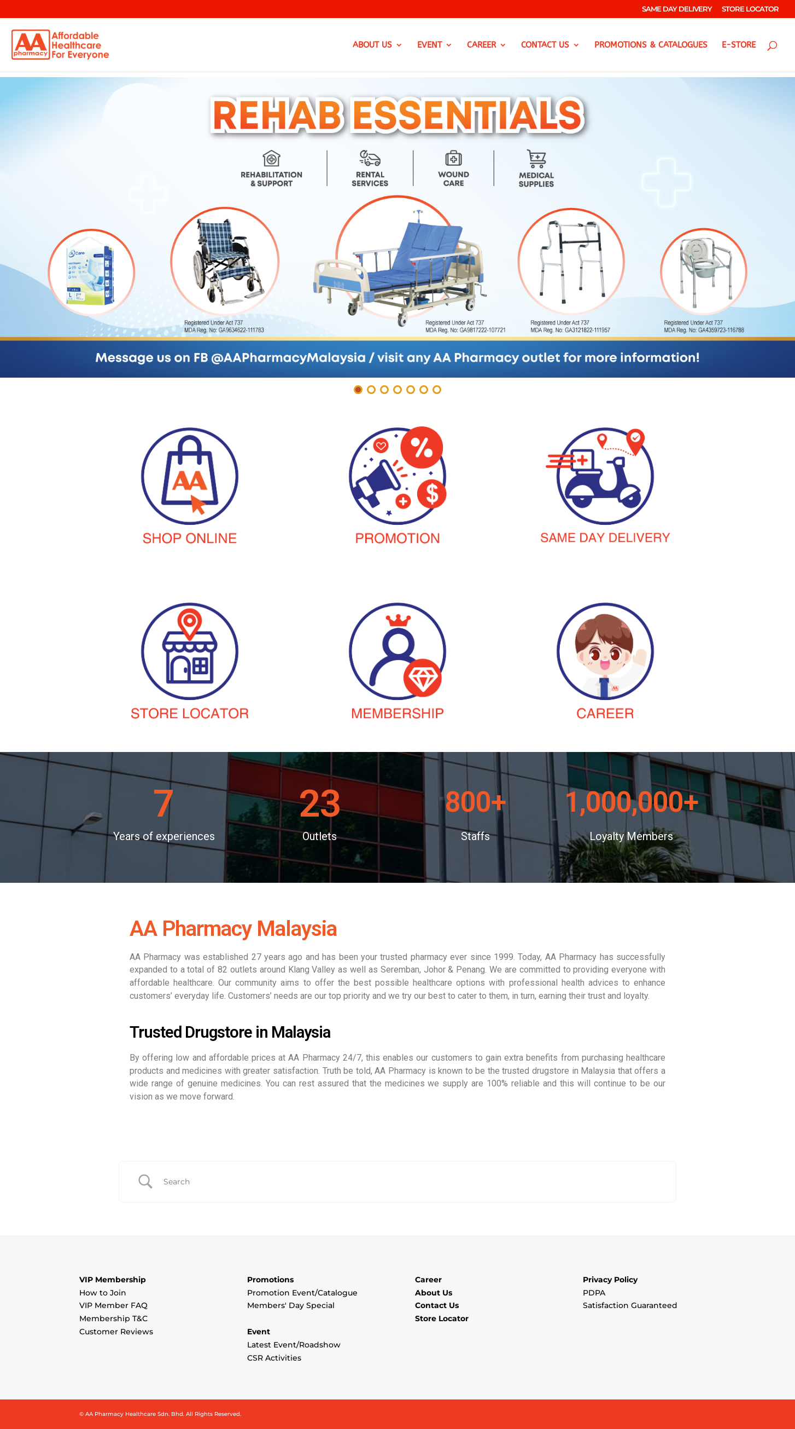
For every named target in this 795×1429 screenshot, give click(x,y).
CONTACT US (545, 45)
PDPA (594, 1293)
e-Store (739, 45)
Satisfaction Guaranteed (630, 1305)
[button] (397, 227)
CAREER (481, 45)
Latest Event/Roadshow (294, 1345)
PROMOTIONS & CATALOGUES (651, 45)
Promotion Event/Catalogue (302, 1293)
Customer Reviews (116, 1332)
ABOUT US (372, 45)
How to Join (102, 1293)
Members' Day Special (291, 1305)
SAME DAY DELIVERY (677, 9)
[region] (397, 236)
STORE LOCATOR (750, 9)
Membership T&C (113, 1318)
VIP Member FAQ (113, 1305)
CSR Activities (274, 1358)
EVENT (429, 45)
